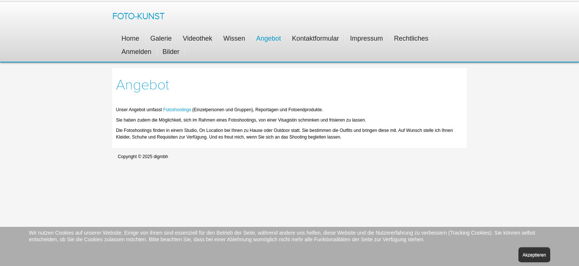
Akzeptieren (534, 255)
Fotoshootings (177, 109)
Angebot (142, 84)
